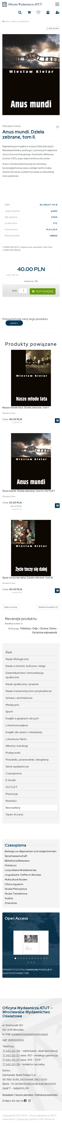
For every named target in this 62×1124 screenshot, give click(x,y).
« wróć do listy (53, 28)
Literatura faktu (16, 739)
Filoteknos (10, 865)
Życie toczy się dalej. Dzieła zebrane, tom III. (27, 577)
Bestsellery (24, 21)
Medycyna (12, 705)
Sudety (9, 898)
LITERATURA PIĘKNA (11, 250)
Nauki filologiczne (17, 659)
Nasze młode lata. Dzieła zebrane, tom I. (26, 407)
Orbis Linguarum (14, 884)
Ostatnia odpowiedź (44, 632)
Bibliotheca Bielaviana (17, 860)
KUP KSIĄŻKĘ (42, 291)
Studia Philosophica (16, 889)
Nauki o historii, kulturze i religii (25, 666)
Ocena (44, 628)
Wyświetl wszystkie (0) (48, 607)
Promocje (12, 794)
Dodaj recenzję (10, 607)
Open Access (14, 814)
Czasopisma (14, 773)
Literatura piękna (17, 725)
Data (53, 628)
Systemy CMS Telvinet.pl (42, 1119)
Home (7, 21)
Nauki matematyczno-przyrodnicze (29, 691)
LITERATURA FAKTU (11, 247)
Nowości (11, 801)
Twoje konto (8, 1119)
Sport (9, 711)
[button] (15, 958)
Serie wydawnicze (17, 766)
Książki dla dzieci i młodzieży (24, 732)
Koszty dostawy (24, 1094)
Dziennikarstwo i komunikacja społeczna (24, 675)
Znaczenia (11, 903)
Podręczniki (13, 752)
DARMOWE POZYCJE (38, 969)
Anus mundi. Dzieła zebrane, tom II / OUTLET (28, 490)
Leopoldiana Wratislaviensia (20, 870)
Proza (49, 247)
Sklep (14, 21)
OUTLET (12, 787)
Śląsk (9, 652)
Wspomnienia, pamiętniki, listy (33, 247)
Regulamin (7, 1094)
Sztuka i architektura (19, 698)
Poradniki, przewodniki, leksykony (27, 759)
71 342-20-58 (11, 1064)
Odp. (35, 628)
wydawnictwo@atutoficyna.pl (29, 1034)
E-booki (11, 780)
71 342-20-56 (11, 1051)
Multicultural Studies (16, 879)
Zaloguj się (48, 12)
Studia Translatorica (16, 893)
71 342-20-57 (11, 1055)
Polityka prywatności (46, 1094)
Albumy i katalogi (17, 746)
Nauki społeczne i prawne (22, 684)
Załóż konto (58, 12)
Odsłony (25, 628)
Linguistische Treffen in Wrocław (23, 874)
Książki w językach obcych (22, 718)
